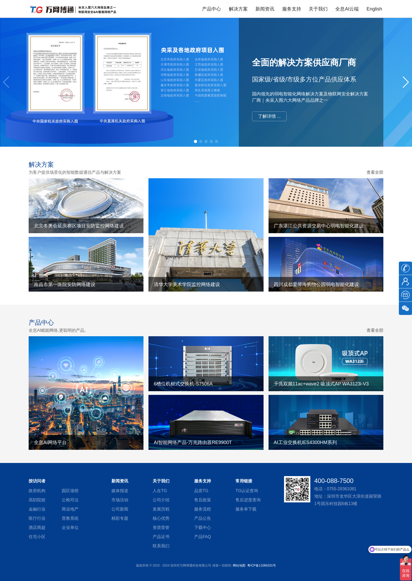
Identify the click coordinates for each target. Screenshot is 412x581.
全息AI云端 (347, 9)
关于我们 (318, 9)
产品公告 (202, 518)
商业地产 (70, 509)
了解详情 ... (269, 116)
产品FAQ (202, 536)
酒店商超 (37, 527)
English (374, 9)
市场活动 (119, 500)
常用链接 (243, 481)
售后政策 (202, 500)
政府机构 (37, 490)
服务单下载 (245, 509)
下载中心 (202, 527)
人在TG (160, 490)
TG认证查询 (246, 490)
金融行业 (37, 509)
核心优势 (161, 518)
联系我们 (161, 546)
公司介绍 (161, 500)
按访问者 (37, 481)
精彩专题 (119, 518)
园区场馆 (70, 490)
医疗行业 (37, 518)
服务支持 (291, 9)
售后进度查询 (248, 500)
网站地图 (239, 565)
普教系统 (70, 518)
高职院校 (37, 500)
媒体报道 (119, 490)
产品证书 (161, 536)
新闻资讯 (264, 9)
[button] (405, 82)
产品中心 (211, 9)
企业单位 (70, 527)
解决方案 (238, 9)
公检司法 (70, 500)
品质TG (201, 490)
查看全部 (375, 172)
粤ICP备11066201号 (261, 565)
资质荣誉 (161, 527)
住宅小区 (37, 536)
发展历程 (161, 509)
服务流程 (202, 509)
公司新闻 (119, 509)
